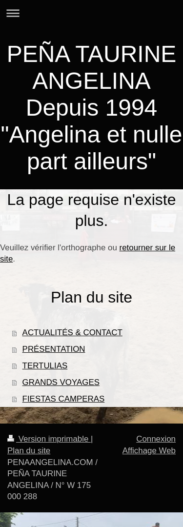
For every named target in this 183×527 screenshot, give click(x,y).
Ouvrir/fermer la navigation (91, 12)
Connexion (156, 439)
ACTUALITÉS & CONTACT (72, 332)
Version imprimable (49, 439)
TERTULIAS (45, 365)
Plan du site (28, 450)
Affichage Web (149, 450)
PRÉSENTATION (53, 349)
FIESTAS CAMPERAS (63, 399)
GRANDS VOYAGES (61, 382)
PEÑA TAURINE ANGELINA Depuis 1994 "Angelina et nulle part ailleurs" (92, 107)
